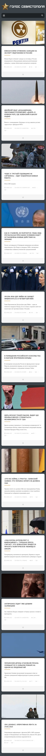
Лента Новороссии (27, 740)
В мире (24, 67)
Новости (18, 67)
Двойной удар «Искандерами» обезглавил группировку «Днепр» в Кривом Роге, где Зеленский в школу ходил (20, 113)
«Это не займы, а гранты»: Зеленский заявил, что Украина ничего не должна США (22, 481)
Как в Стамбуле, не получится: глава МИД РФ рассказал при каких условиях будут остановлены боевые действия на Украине (22, 236)
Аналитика (25, 128)
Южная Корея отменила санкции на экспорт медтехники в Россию (20, 52)
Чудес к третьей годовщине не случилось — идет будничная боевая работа (21, 176)
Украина (24, 253)
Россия (24, 681)
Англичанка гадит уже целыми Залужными (18, 605)
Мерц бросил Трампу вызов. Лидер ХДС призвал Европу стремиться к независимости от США (21, 417)
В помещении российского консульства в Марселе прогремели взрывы (22, 357)
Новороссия (26, 187)
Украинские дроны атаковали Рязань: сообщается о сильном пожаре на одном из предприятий (21, 665)
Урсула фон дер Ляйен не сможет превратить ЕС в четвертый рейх (19, 297)
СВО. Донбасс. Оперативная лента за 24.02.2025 (20, 725)
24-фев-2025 (8, 67)
